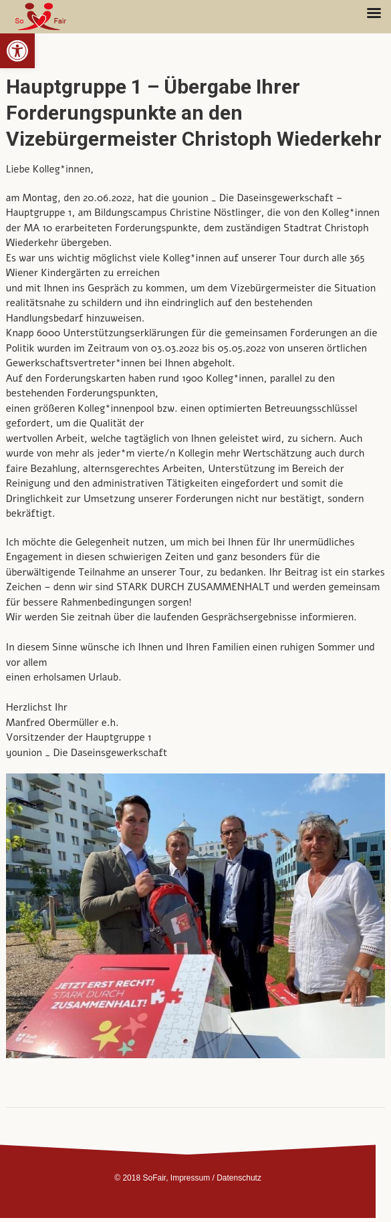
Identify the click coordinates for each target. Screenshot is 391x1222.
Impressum (190, 1178)
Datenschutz (239, 1178)
